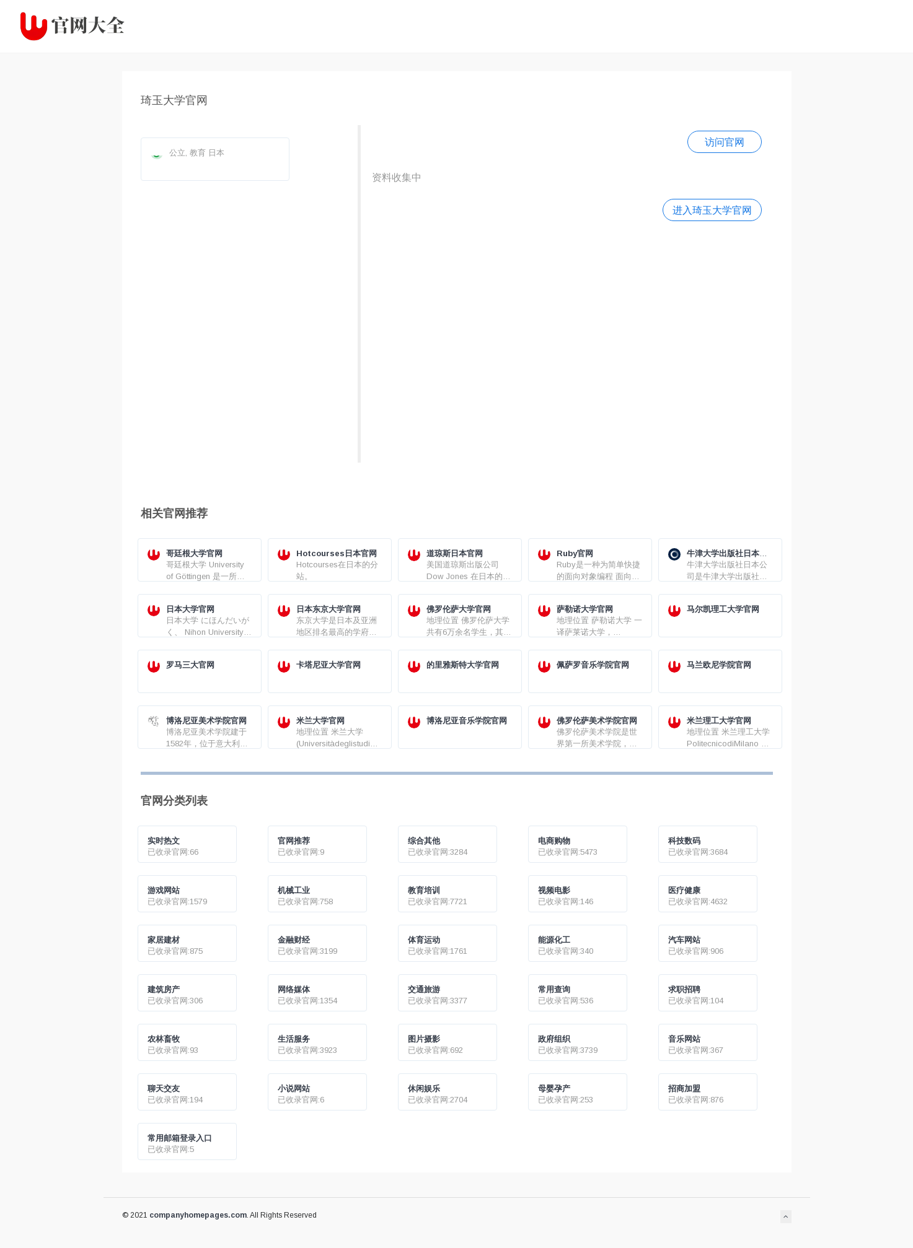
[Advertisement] (567, 340)
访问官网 (724, 141)
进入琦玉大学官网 (712, 210)
